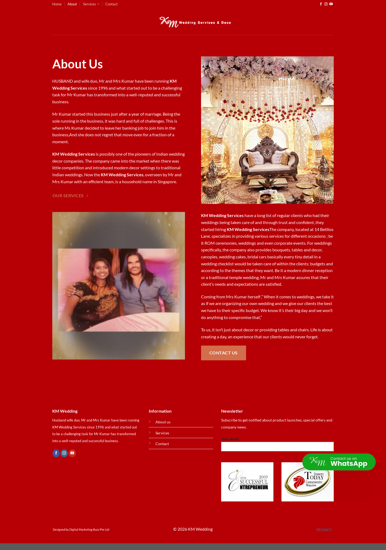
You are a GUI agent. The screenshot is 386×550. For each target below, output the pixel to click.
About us (162, 422)
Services (91, 4)
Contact (111, 4)
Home (57, 4)
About (72, 4)
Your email (277, 446)
